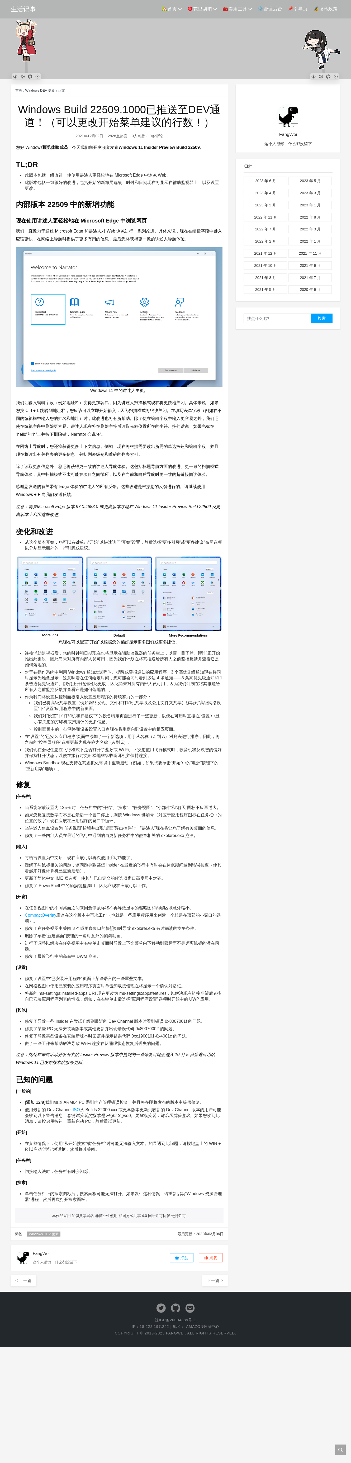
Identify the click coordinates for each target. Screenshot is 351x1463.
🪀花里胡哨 (199, 9)
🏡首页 (169, 9)
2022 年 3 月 (310, 229)
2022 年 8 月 (310, 217)
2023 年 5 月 (310, 181)
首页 (18, 90)
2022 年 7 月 (265, 229)
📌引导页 (298, 8)
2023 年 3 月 (310, 193)
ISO (76, 1109)
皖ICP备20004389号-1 (175, 1320)
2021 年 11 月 (310, 253)
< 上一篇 (23, 1280)
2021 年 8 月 (265, 278)
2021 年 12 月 (265, 253)
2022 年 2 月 (265, 241)
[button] (210, 1257)
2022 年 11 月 (265, 217)
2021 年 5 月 (265, 289)
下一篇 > (215, 1280)
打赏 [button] (181, 1258)
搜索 (322, 318)
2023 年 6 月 (265, 181)
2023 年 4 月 (265, 193)
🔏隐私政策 (325, 8)
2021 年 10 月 (265, 265)
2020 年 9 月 (310, 289)
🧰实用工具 (234, 9)
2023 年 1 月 (310, 205)
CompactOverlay (40, 915)
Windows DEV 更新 (40, 90)
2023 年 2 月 (265, 205)
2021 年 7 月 (310, 278)
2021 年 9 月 (310, 265)
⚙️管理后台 (270, 8)
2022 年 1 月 (310, 241)
